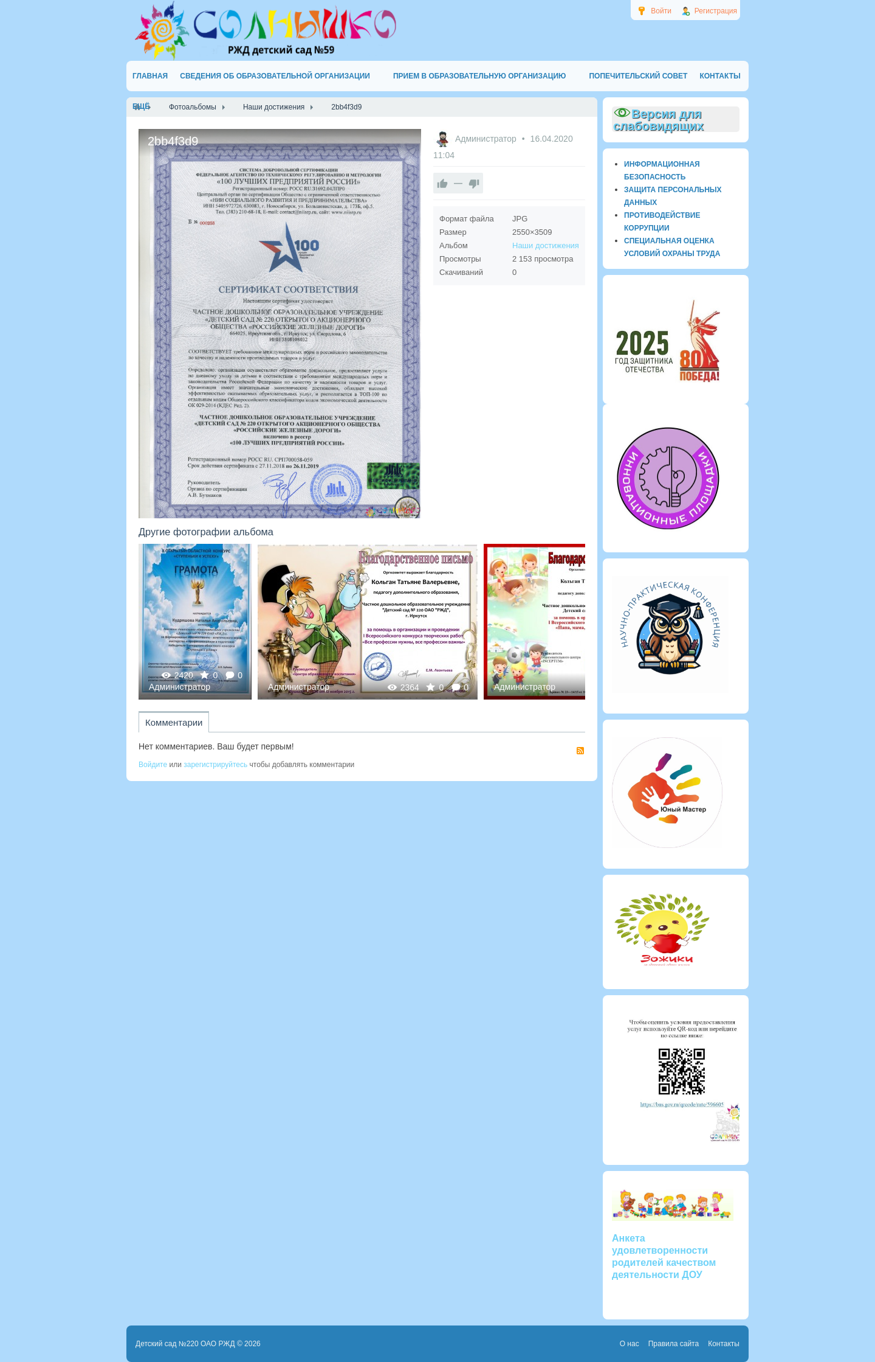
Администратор (487, 139)
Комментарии (173, 722)
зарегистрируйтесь (215, 764)
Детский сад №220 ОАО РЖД (185, 1343)
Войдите (153, 764)
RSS (580, 751)
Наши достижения (545, 245)
